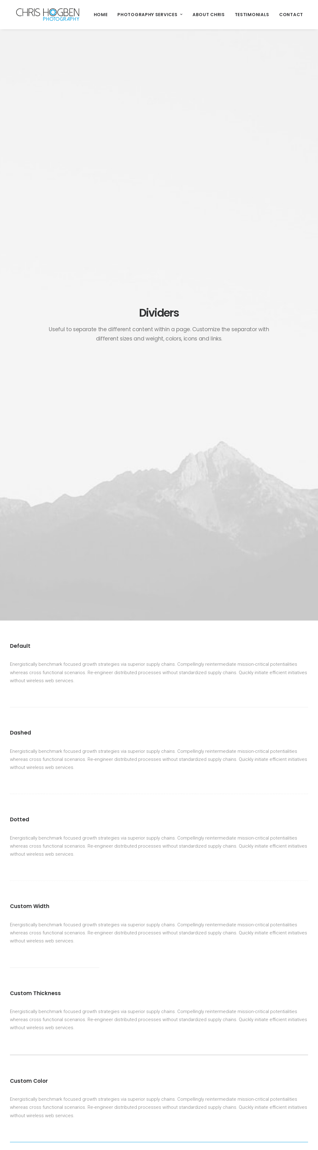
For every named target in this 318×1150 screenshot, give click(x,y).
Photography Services (137, 14)
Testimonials (239, 14)
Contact (279, 14)
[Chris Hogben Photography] (41, 14)
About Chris (196, 14)
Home (88, 14)
